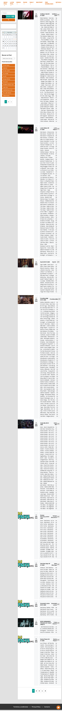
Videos (18, 2)
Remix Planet (55, 639)
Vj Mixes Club (54, 14)
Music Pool (6, 3)
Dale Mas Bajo (54, 564)
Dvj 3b (4, 76)
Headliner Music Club (8, 84)
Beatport (39, 2)
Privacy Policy (36, 707)
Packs (25, 2)
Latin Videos (55, 128)
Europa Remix (6, 79)
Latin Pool (12, 3)
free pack (5, 82)
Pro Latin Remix (7, 93)
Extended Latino (54, 604)
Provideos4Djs (54, 299)
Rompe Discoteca (54, 516)
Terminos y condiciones (20, 707)
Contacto (47, 707)
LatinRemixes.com (7, 90)
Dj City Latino (6, 70)
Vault (32, 2)
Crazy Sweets (55, 622)
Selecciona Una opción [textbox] (8, 58)
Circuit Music (6, 65)
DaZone (5, 68)
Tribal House (6, 95)
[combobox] (8, 58)
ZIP (58, 14)
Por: (4, 16)
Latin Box (5, 87)
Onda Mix (55, 423)
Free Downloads (49, 3)
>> (16, 32)
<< (3, 32)
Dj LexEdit (5, 73)
